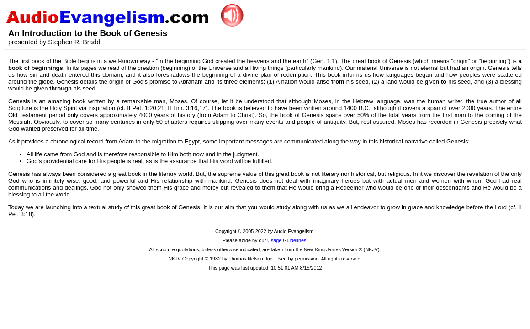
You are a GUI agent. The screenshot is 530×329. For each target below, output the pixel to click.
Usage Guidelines (286, 240)
